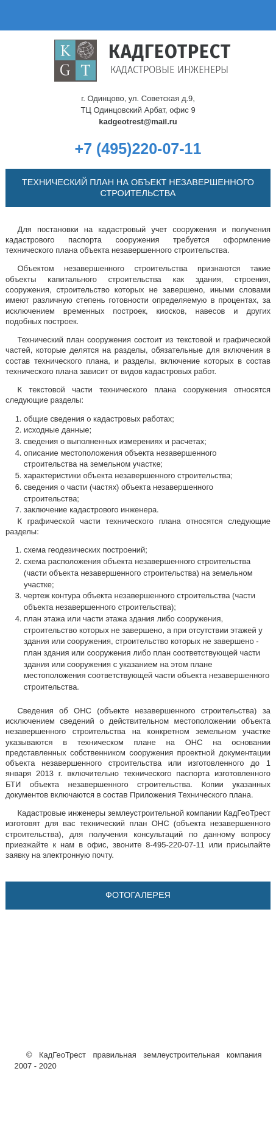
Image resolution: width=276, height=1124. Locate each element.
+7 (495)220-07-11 (138, 148)
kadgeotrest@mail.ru (138, 121)
